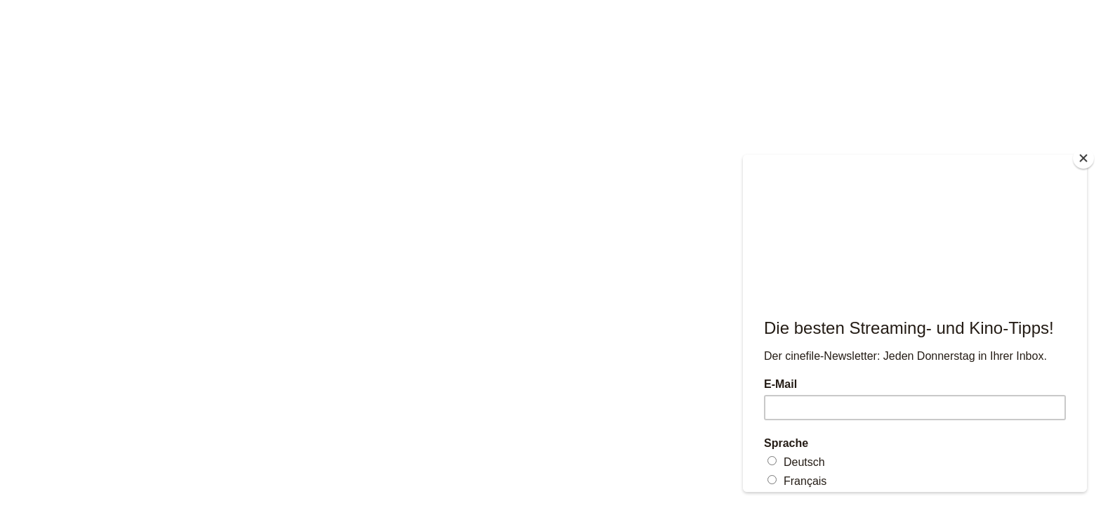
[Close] (1083, 158)
